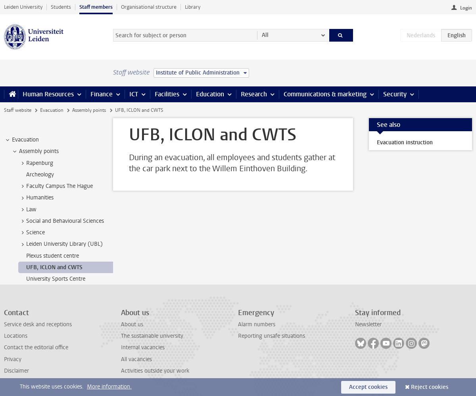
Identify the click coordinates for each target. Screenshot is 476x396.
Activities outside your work (155, 371)
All (265, 35)
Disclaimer (16, 371)
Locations (15, 336)
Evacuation (51, 110)
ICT (133, 94)
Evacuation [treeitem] (21, 140)
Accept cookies (368, 387)
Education (210, 94)
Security (395, 94)
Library (192, 7)
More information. (109, 386)
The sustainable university (152, 336)
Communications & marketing (325, 94)
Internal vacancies (143, 347)
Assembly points (89, 110)
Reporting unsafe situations (271, 336)
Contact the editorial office (36, 347)
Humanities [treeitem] (36, 198)
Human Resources (48, 94)
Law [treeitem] (27, 210)
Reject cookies (429, 387)
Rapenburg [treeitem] (36, 163)
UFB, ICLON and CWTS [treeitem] (54, 267)
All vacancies (136, 359)
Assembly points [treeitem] (35, 151)
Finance (101, 94)
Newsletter (368, 324)
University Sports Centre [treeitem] (55, 279)
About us (132, 324)
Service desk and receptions (38, 324)
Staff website (17, 110)
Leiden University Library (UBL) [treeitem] (61, 244)
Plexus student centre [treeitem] (52, 256)
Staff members (96, 7)
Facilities (167, 94)
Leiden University (23, 7)
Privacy (12, 359)
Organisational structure (149, 7)
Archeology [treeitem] (40, 174)
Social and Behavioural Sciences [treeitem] (61, 221)
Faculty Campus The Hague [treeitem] (56, 186)
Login (466, 8)
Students (61, 7)
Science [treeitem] (32, 233)
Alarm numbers (256, 324)
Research (254, 94)
